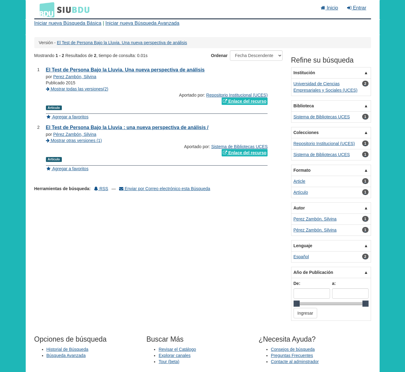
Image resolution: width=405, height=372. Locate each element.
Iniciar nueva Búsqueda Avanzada (142, 23)
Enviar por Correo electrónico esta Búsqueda (164, 188)
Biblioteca (304, 105)
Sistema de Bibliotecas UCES (239, 146)
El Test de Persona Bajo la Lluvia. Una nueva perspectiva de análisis (122, 42)
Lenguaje (303, 245)
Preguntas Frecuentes (292, 355)
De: (297, 283)
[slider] (297, 304)
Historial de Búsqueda (67, 349)
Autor (299, 207)
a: (334, 283)
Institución (304, 72)
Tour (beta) (169, 361)
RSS (101, 188)
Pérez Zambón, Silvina (74, 134)
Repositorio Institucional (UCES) (237, 95)
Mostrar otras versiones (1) (74, 140)
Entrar (356, 7)
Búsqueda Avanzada (66, 355)
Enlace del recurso (244, 101)
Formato (302, 170)
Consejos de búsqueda (293, 349)
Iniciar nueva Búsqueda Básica (68, 23)
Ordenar (219, 55)
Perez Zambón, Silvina (74, 76)
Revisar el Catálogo (177, 349)
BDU (45, 9)
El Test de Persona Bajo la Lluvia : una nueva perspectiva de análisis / (127, 127)
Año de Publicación (313, 272)
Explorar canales (174, 355)
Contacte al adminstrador (295, 361)
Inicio (329, 7)
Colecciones (306, 132)
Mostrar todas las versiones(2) (77, 88)
